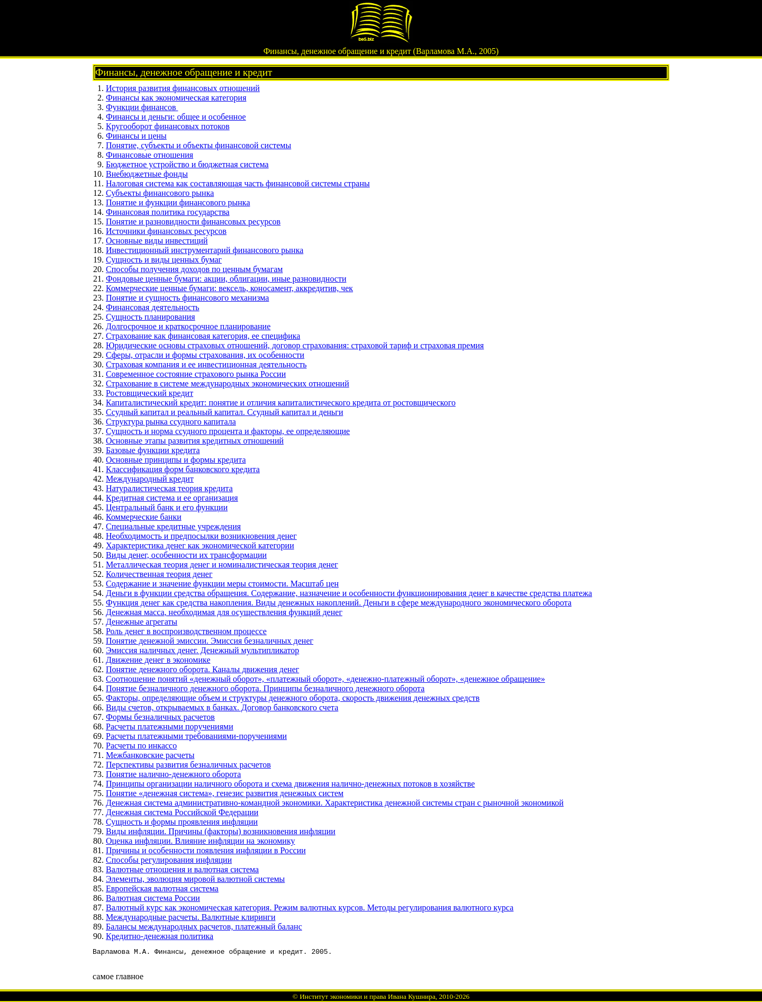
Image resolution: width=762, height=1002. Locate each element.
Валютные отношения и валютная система (182, 869)
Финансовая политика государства (168, 211)
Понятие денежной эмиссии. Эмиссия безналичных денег (209, 640)
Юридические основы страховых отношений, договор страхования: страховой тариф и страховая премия (295, 345)
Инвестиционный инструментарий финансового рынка (204, 250)
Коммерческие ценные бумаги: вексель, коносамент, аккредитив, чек (229, 288)
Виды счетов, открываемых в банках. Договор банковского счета (222, 707)
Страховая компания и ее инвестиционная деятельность (206, 364)
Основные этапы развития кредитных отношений (195, 440)
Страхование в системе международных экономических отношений (227, 383)
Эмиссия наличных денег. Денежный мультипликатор (202, 650)
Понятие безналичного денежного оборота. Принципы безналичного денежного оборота (265, 688)
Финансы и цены (136, 135)
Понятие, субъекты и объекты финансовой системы (198, 145)
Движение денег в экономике (158, 659)
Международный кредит (150, 478)
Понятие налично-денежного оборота (173, 774)
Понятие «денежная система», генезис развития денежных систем (224, 793)
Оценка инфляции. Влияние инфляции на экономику (200, 840)
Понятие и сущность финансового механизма (187, 297)
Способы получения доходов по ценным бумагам (194, 269)
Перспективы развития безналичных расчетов (188, 764)
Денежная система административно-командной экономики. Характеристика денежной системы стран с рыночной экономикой (335, 802)
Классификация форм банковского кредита (183, 469)
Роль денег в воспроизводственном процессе (186, 631)
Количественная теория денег (159, 574)
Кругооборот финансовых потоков (168, 126)
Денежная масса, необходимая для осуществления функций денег (224, 612)
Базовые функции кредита (153, 450)
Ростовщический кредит (149, 393)
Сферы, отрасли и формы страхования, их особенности (205, 354)
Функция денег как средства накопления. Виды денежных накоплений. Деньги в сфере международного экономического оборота (339, 602)
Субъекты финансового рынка (160, 192)
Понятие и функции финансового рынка (178, 202)
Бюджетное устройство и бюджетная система (187, 164)
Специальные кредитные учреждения (173, 526)
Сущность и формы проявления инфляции (182, 821)
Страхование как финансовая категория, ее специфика (203, 335)
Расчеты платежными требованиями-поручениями (196, 736)
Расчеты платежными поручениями (169, 726)
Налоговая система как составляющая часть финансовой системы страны (238, 183)
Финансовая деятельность (152, 307)
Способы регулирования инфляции (169, 859)
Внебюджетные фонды (147, 173)
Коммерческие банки (144, 516)
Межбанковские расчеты (150, 755)
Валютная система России (153, 897)
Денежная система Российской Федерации (182, 812)
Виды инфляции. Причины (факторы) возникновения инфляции (220, 831)
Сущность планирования (150, 316)
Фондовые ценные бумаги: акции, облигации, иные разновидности (226, 278)
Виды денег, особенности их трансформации (186, 554)
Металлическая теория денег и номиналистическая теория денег (222, 564)
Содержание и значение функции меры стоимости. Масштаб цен (222, 583)
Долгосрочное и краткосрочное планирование (188, 326)
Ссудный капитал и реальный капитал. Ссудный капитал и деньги (224, 412)
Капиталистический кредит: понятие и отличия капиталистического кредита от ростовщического (281, 402)
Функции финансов (142, 107)
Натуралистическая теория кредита (169, 488)
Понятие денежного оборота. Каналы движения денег (202, 669)
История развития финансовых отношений (183, 88)
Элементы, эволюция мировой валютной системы (195, 878)
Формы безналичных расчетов (160, 716)
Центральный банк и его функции (167, 507)
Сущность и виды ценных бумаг (164, 259)
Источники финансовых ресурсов (166, 231)
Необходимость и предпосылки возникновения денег (201, 535)
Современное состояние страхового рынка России (196, 373)
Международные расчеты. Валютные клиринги (190, 917)
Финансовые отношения (149, 154)
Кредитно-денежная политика (159, 936)
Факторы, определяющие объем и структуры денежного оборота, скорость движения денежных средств (292, 697)
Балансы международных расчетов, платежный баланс (204, 926)
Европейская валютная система (162, 888)
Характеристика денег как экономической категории (200, 545)
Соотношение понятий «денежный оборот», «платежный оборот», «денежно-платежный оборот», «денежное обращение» (325, 678)
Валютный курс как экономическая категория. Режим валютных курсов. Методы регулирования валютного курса (309, 907)
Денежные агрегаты (141, 621)
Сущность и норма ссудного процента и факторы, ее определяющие (228, 431)
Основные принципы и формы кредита (176, 459)
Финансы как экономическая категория (176, 97)
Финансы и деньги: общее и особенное (176, 116)
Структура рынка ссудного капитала (171, 421)
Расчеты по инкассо (141, 745)
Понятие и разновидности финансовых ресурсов (193, 221)
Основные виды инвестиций (157, 240)
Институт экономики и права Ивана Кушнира (368, 996)
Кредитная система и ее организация (172, 497)
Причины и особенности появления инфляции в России (206, 850)
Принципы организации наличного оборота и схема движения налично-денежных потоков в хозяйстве (290, 783)
